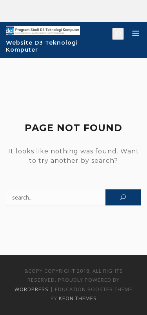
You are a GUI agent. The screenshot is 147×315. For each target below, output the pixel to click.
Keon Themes (78, 298)
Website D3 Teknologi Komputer (42, 46)
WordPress (32, 289)
